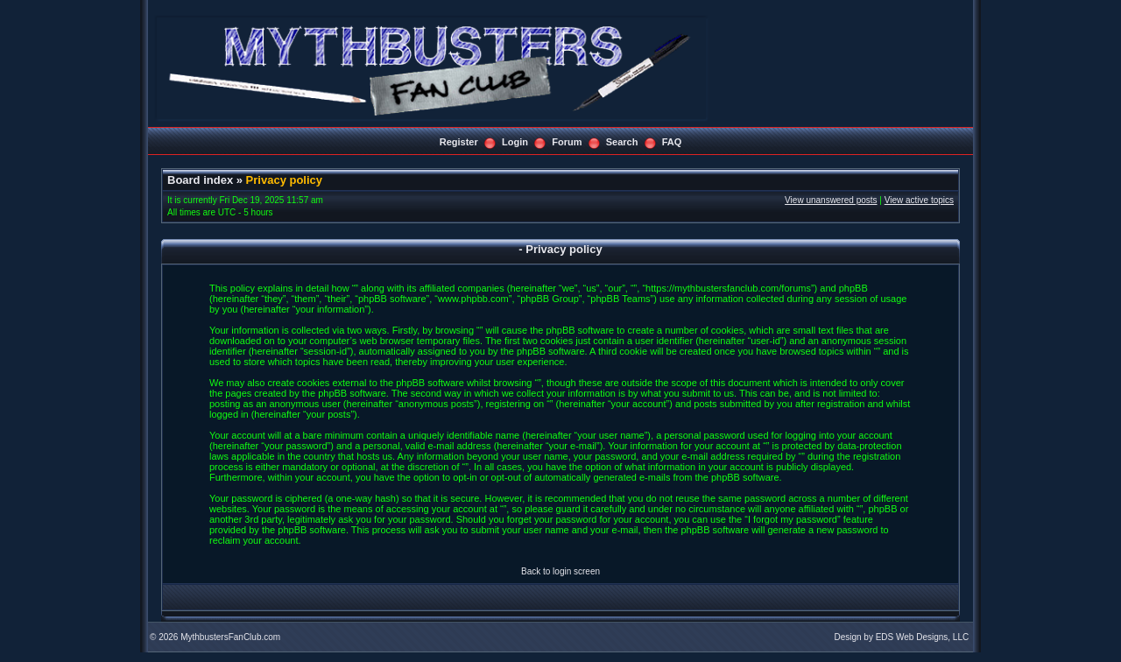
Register (459, 142)
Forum (567, 142)
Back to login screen (560, 571)
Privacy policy (284, 180)
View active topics (919, 200)
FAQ (672, 142)
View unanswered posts (831, 200)
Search (622, 142)
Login (515, 142)
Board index (200, 180)
